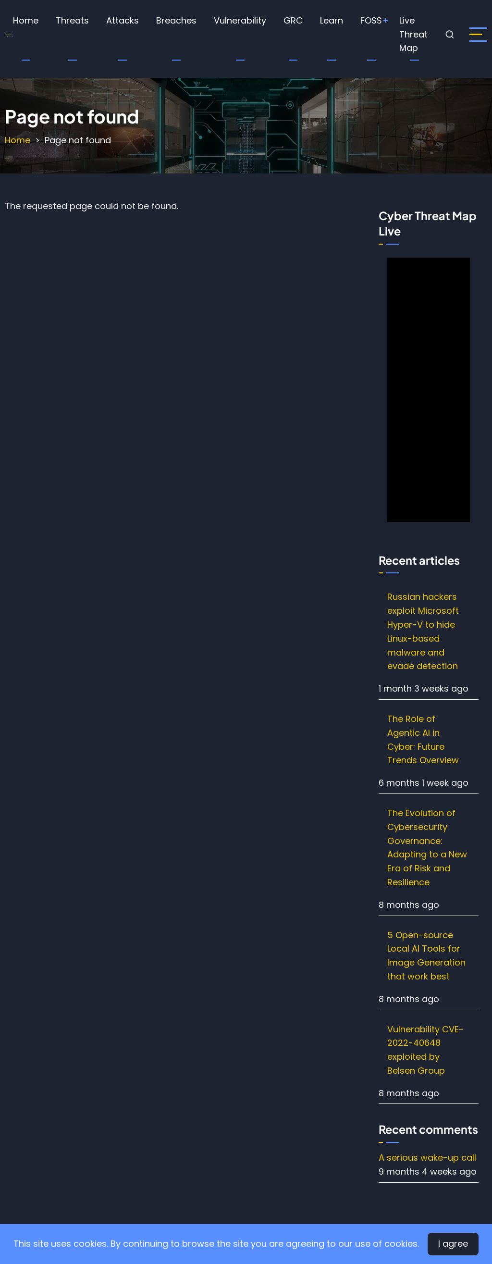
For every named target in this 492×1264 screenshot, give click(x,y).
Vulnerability (240, 20)
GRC (293, 20)
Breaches (176, 20)
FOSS (371, 20)
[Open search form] (450, 34)
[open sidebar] (478, 34)
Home (25, 20)
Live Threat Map (413, 34)
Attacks (122, 20)
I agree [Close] (453, 1244)
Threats (72, 20)
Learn (331, 20)
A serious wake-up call (427, 1158)
